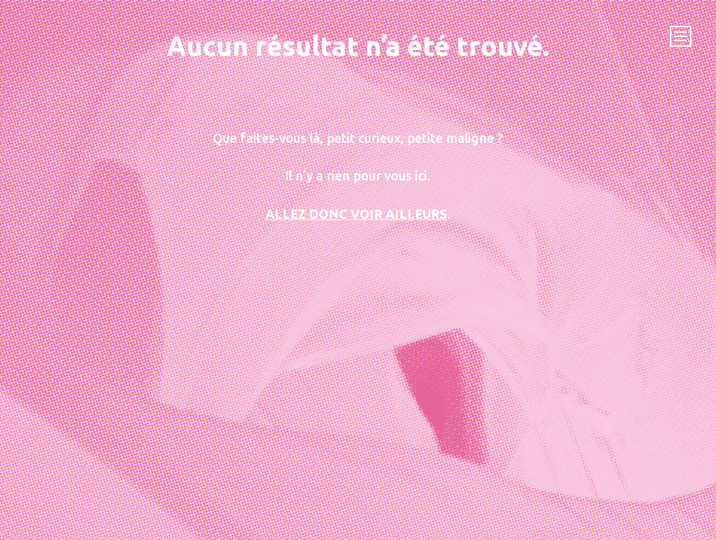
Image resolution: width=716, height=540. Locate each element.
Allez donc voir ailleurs (356, 214)
